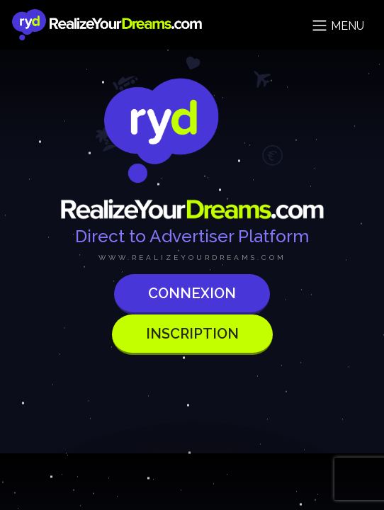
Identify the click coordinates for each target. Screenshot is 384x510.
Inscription (192, 333)
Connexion (192, 293)
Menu (337, 25)
